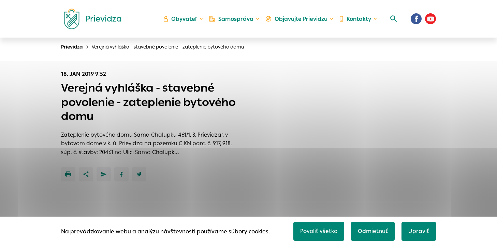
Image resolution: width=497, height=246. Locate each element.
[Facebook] (416, 18)
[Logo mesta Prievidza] (90, 18)
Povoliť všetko (318, 231)
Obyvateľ (180, 19)
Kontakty (355, 19)
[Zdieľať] (86, 174)
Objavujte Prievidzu (296, 19)
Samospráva (231, 19)
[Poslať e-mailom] (104, 174)
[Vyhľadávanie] (393, 18)
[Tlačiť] (68, 174)
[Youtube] (430, 18)
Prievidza (72, 47)
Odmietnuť (373, 231)
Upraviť (418, 231)
